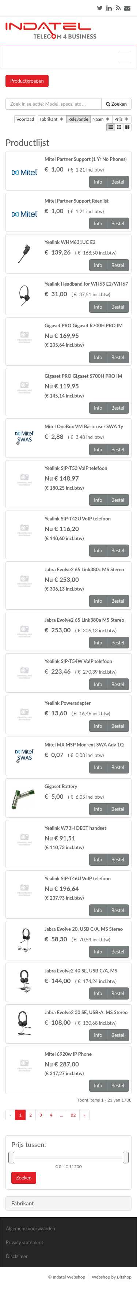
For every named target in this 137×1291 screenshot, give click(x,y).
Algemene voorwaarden (30, 1228)
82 (73, 1115)
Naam (101, 119)
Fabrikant (52, 119)
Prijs (121, 119)
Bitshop (124, 1277)
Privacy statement (24, 1242)
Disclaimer (17, 1256)
